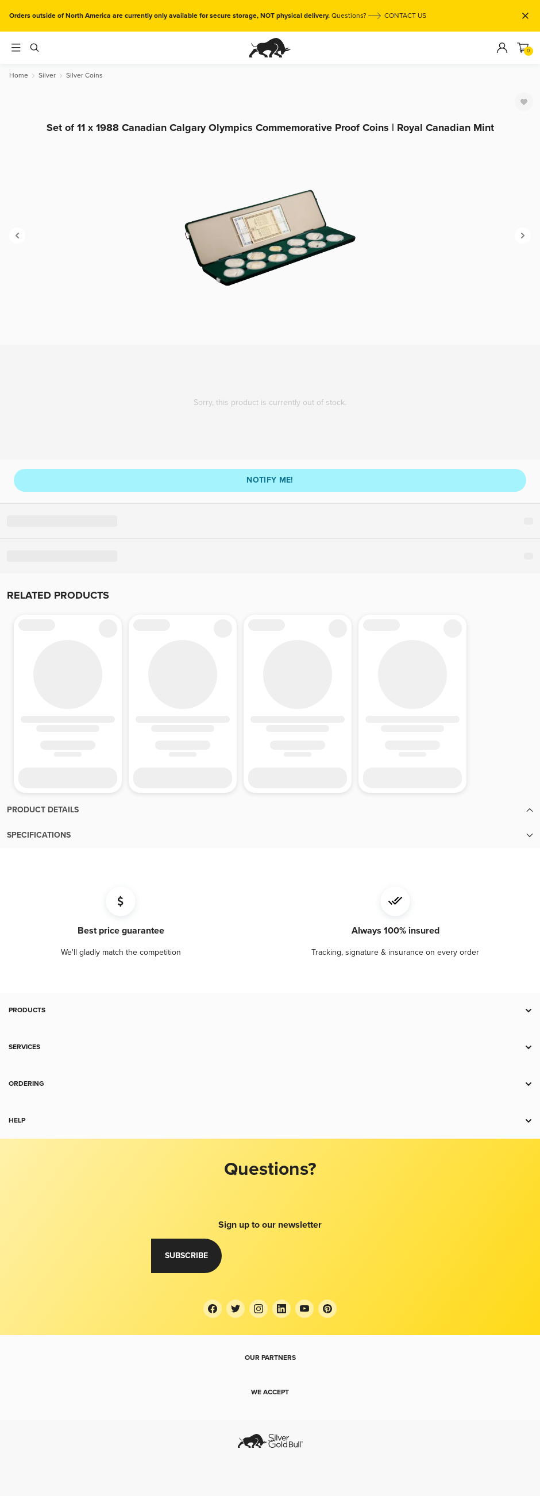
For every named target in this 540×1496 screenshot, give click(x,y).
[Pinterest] (327, 1309)
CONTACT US (405, 15)
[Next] (523, 236)
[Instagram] (258, 1309)
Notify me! (270, 480)
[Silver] (47, 75)
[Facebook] (212, 1309)
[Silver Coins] (84, 75)
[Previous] (17, 236)
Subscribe (186, 1255)
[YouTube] (304, 1309)
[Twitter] (235, 1309)
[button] (270, 810)
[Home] (18, 75)
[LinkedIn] (281, 1309)
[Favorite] (524, 101)
